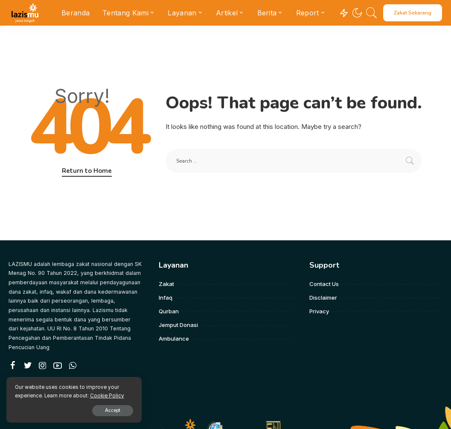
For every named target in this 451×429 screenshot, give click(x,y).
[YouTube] (57, 366)
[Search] (371, 13)
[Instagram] (42, 366)
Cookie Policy (107, 395)
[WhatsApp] (72, 366)
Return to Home (87, 170)
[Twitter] (27, 366)
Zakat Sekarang (412, 12)
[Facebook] (13, 366)
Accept (105, 410)
